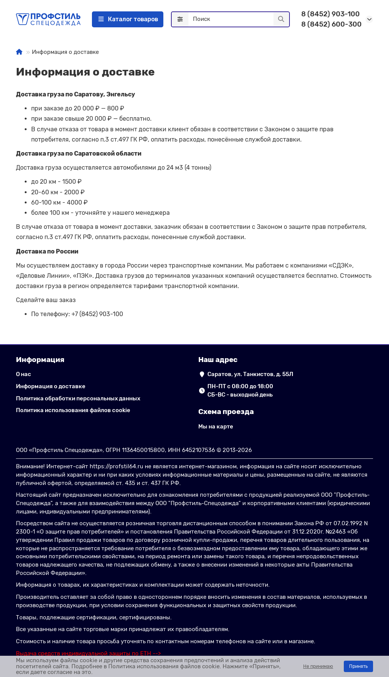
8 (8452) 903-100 (330, 14)
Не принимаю (318, 666)
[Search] (238, 19)
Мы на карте (215, 426)
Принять (358, 666)
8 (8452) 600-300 (331, 24)
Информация (40, 359)
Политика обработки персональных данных (78, 398)
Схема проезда (226, 411)
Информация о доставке (50, 386)
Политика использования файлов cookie (73, 410)
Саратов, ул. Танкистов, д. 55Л (250, 374)
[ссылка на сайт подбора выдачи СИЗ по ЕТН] (88, 653)
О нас (23, 374)
